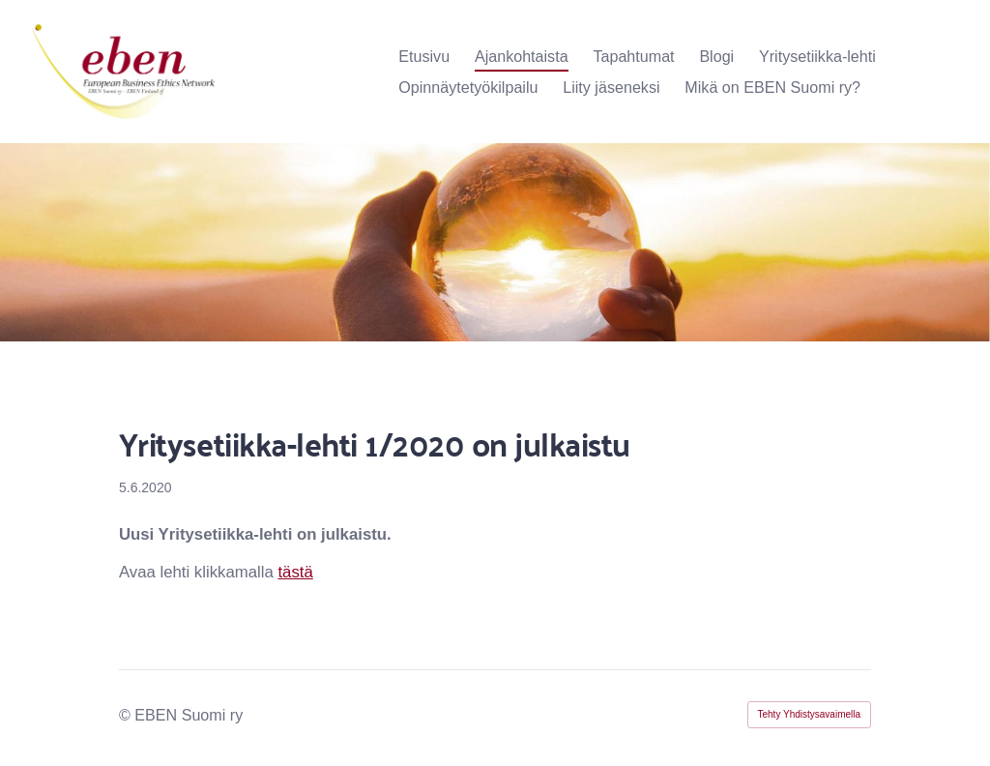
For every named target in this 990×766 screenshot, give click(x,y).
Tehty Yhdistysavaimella (809, 714)
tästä (294, 572)
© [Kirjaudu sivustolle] (126, 714)
